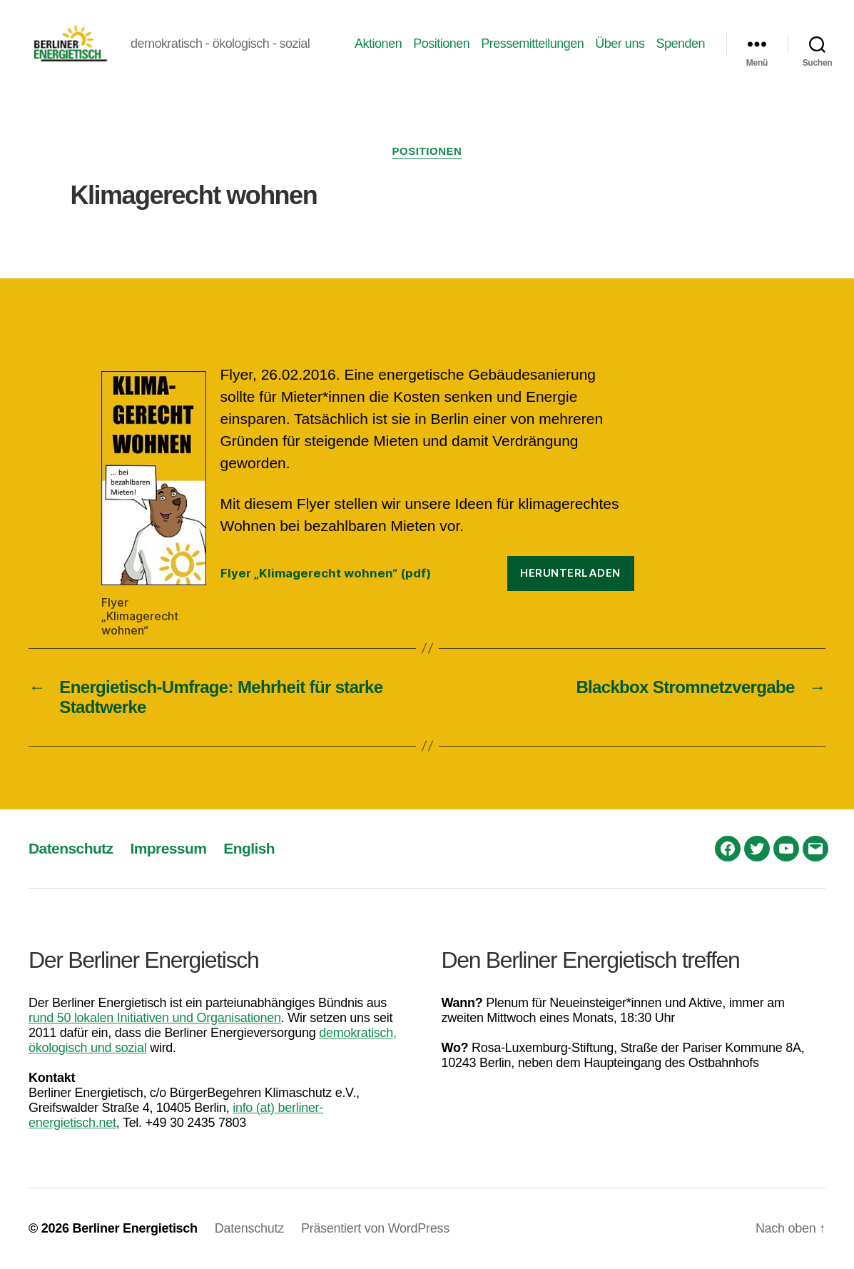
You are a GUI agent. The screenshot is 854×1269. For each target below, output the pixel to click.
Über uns (619, 43)
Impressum (168, 848)
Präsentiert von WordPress (375, 1228)
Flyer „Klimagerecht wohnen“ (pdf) (325, 573)
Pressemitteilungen (532, 43)
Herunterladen (570, 573)
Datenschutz (71, 848)
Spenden (680, 43)
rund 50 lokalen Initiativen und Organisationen (155, 1018)
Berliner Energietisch (134, 1228)
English (249, 848)
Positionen (441, 43)
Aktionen (378, 43)
